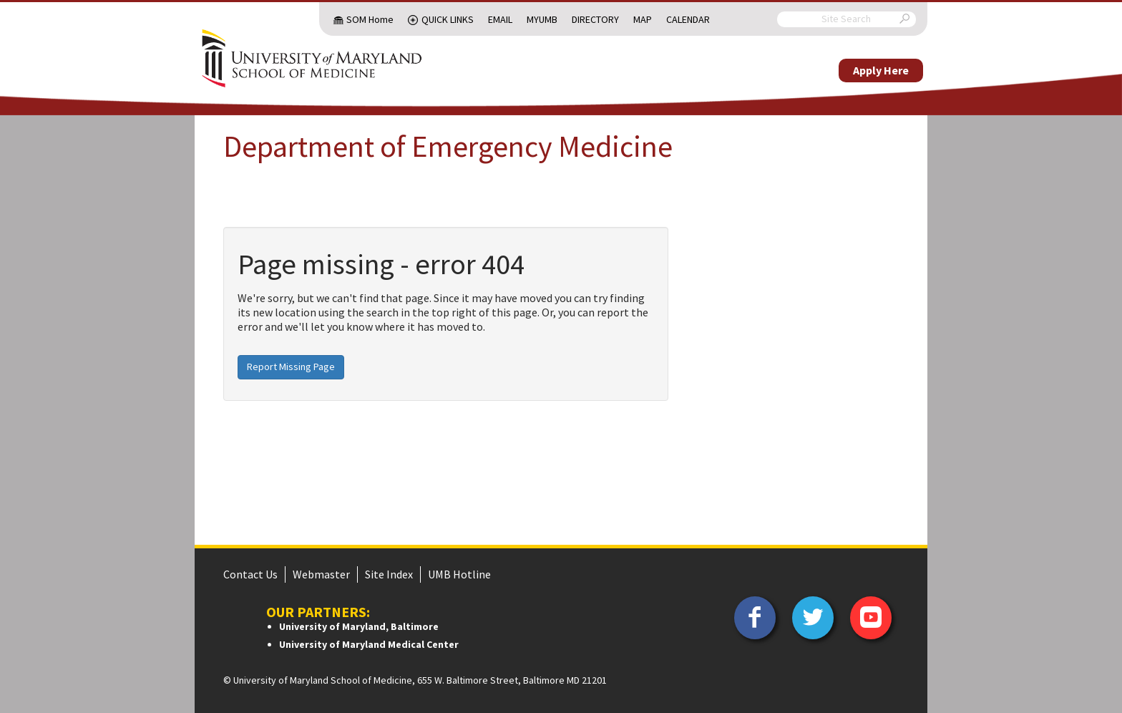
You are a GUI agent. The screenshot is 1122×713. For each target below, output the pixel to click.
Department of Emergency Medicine (448, 146)
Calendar (688, 19)
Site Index (389, 574)
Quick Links (447, 19)
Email (500, 19)
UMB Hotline (459, 574)
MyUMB (542, 19)
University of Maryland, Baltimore (359, 626)
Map (642, 19)
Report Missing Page (291, 366)
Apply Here (881, 70)
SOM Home (370, 19)
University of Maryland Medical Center (369, 644)
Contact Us (250, 574)
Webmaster (321, 574)
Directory (595, 19)
